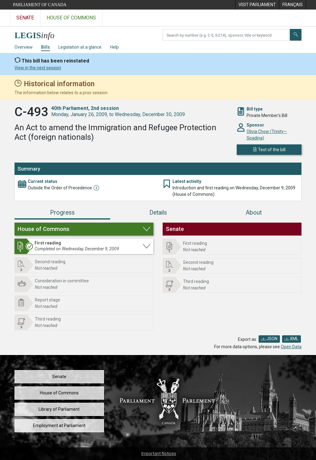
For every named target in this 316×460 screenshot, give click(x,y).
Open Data (291, 346)
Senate (59, 376)
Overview (24, 47)
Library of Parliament (59, 409)
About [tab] (254, 212)
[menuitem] (257, 5)
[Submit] (295, 35)
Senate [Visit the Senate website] (25, 18)
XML (291, 338)
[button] (84, 229)
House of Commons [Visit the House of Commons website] (71, 18)
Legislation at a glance (80, 47)
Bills (45, 47)
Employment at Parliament (59, 425)
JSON (269, 338)
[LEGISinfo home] (38, 33)
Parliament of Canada (39, 4)
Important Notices (158, 453)
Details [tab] (158, 212)
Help (114, 47)
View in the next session (38, 67)
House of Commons (59, 392)
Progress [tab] (62, 212)
